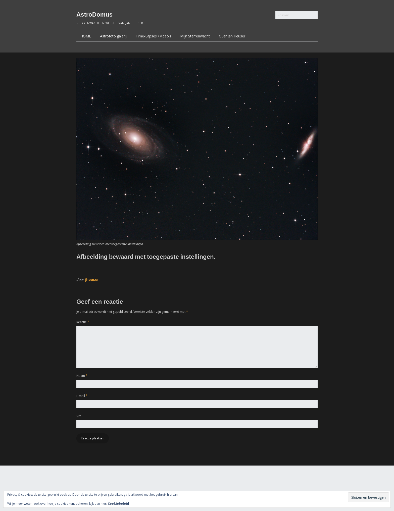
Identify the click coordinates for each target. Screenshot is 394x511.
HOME (85, 36)
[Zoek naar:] (296, 15)
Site (78, 416)
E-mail (81, 396)
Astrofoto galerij (113, 36)
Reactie (82, 322)
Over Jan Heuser (232, 36)
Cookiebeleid (118, 503)
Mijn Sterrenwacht (195, 36)
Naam (81, 376)
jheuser (92, 279)
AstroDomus (94, 14)
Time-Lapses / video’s (153, 36)
